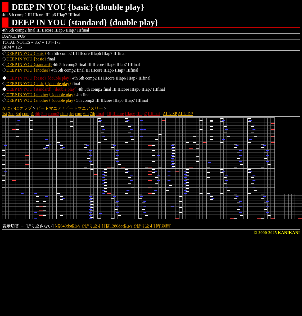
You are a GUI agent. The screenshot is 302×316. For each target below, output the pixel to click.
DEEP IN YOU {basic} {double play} (38, 78)
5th (44, 113)
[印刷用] (164, 226)
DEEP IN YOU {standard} (29, 64)
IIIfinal (154, 113)
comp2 (53, 113)
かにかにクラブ (17, 108)
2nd (11, 113)
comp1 (28, 113)
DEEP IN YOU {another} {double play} (40, 95)
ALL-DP (185, 113)
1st (4, 113)
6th (86, 113)
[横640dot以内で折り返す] (79, 226)
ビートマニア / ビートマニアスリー (69, 108)
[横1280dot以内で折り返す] (129, 226)
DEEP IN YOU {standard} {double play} (41, 89)
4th (37, 113)
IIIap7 (141, 113)
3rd (18, 113)
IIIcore (118, 113)
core (78, 113)
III (109, 113)
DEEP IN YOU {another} (28, 70)
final (100, 113)
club (64, 113)
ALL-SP (170, 113)
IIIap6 (130, 113)
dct (71, 113)
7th (92, 113)
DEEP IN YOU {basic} (26, 53)
